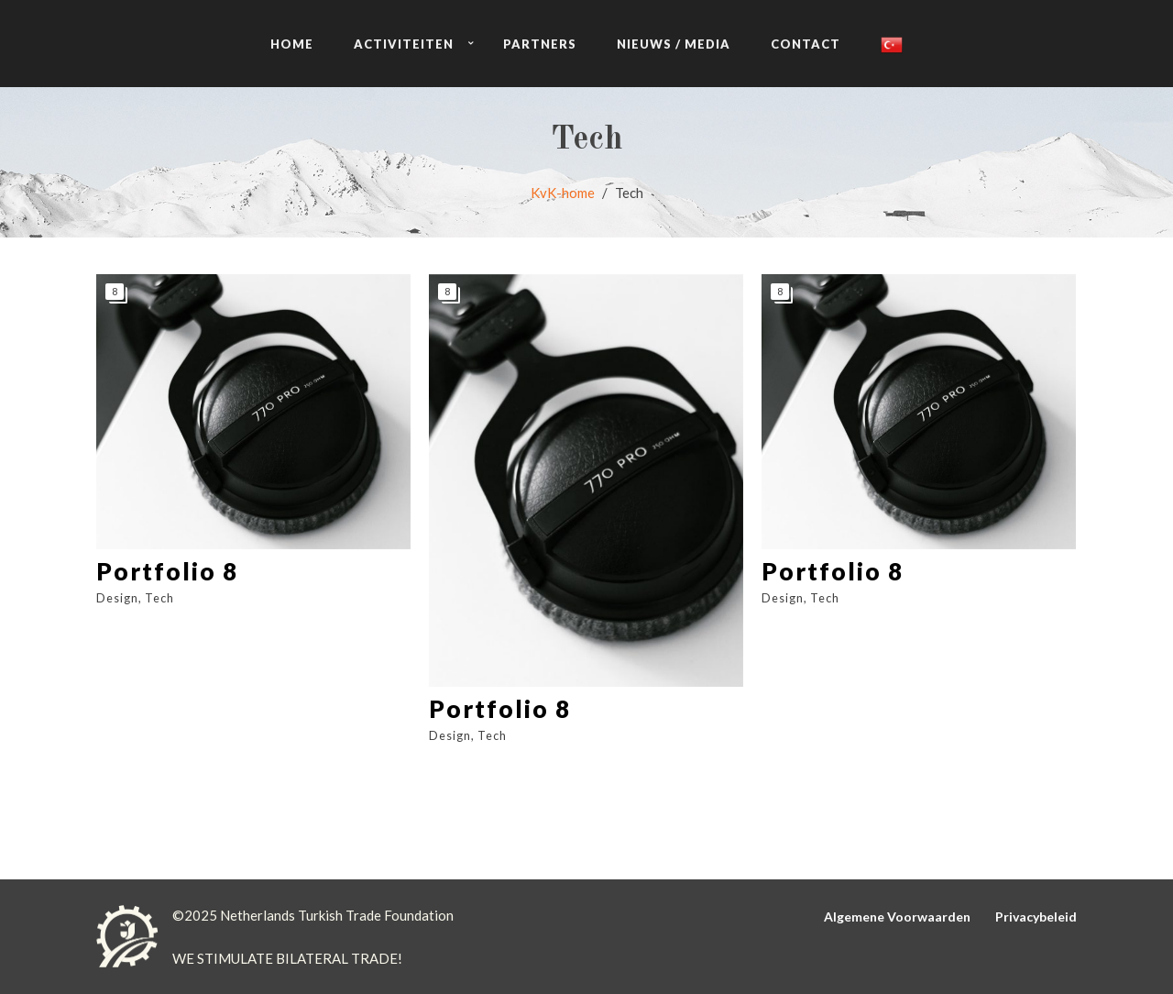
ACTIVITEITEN (404, 44)
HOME (291, 44)
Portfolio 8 (167, 571)
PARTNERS (539, 44)
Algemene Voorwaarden (897, 916)
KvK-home (563, 192)
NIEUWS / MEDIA (673, 44)
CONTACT (805, 44)
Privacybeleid (1036, 916)
